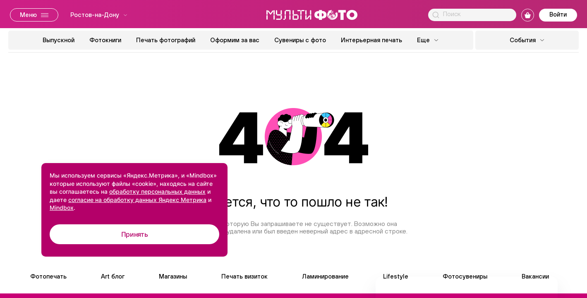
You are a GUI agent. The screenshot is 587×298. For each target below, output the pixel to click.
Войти (558, 14)
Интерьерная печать (371, 39)
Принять (134, 234)
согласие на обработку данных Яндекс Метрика (137, 199)
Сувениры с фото (300, 39)
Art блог (113, 276)
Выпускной (58, 39)
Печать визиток (244, 276)
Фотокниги (105, 39)
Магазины (173, 276)
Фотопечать (48, 276)
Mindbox (62, 207)
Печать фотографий (165, 39)
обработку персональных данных (157, 191)
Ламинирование (325, 276)
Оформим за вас (234, 39)
